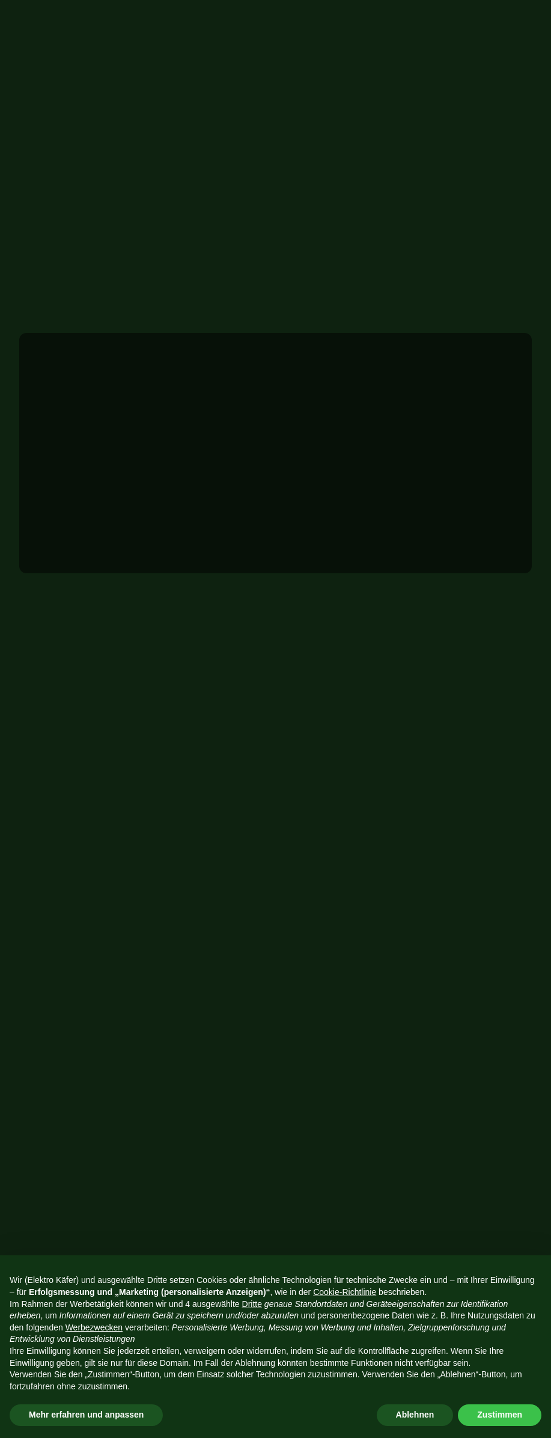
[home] (34, 23)
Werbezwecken (94, 1327)
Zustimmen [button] (499, 1414)
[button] (528, 18)
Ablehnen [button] (415, 1414)
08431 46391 (362, 859)
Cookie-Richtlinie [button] (344, 1292)
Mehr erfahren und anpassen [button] (86, 1414)
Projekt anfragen (426, 18)
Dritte (252, 1304)
